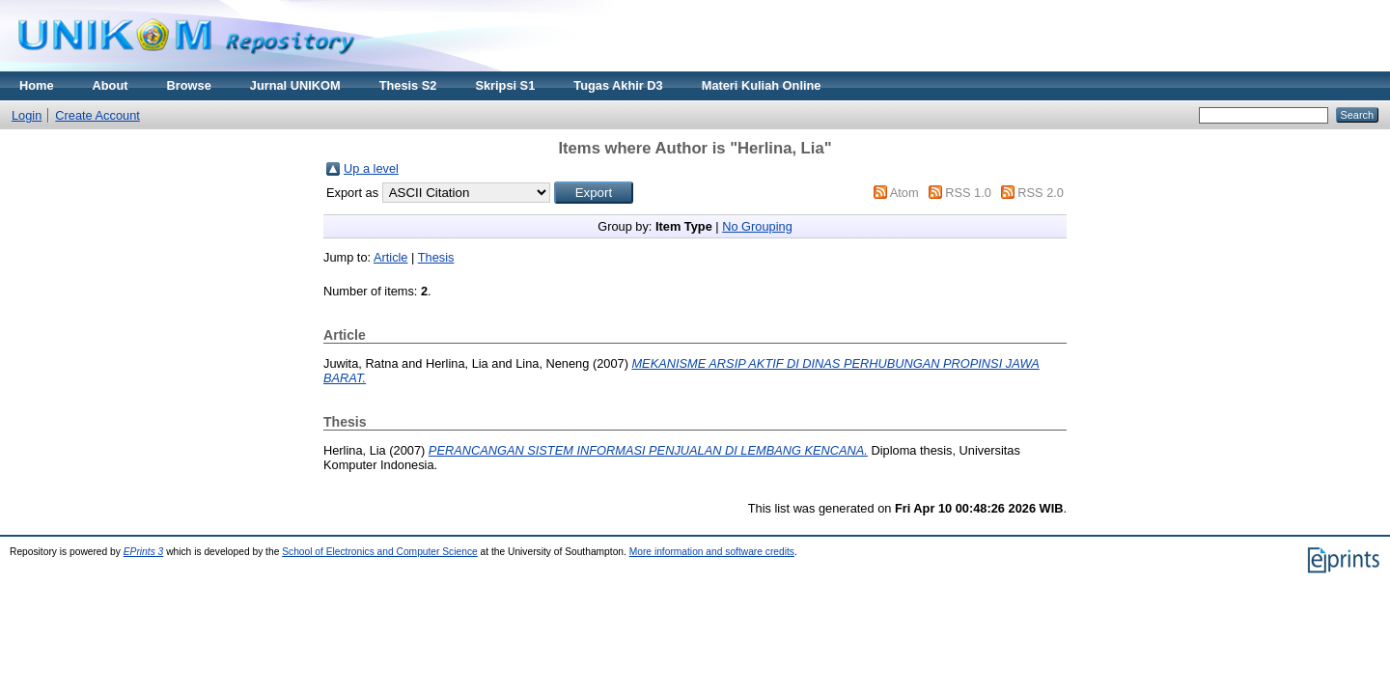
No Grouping (757, 226)
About (110, 85)
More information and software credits (711, 551)
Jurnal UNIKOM (295, 85)
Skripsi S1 (505, 85)
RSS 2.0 (1040, 192)
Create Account (97, 115)
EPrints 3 (144, 551)
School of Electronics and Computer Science (380, 551)
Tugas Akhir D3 (617, 85)
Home (36, 85)
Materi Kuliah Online (761, 85)
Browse (189, 85)
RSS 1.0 (968, 192)
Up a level (371, 168)
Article (391, 257)
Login (27, 115)
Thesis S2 (408, 85)
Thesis (436, 257)
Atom (904, 192)
